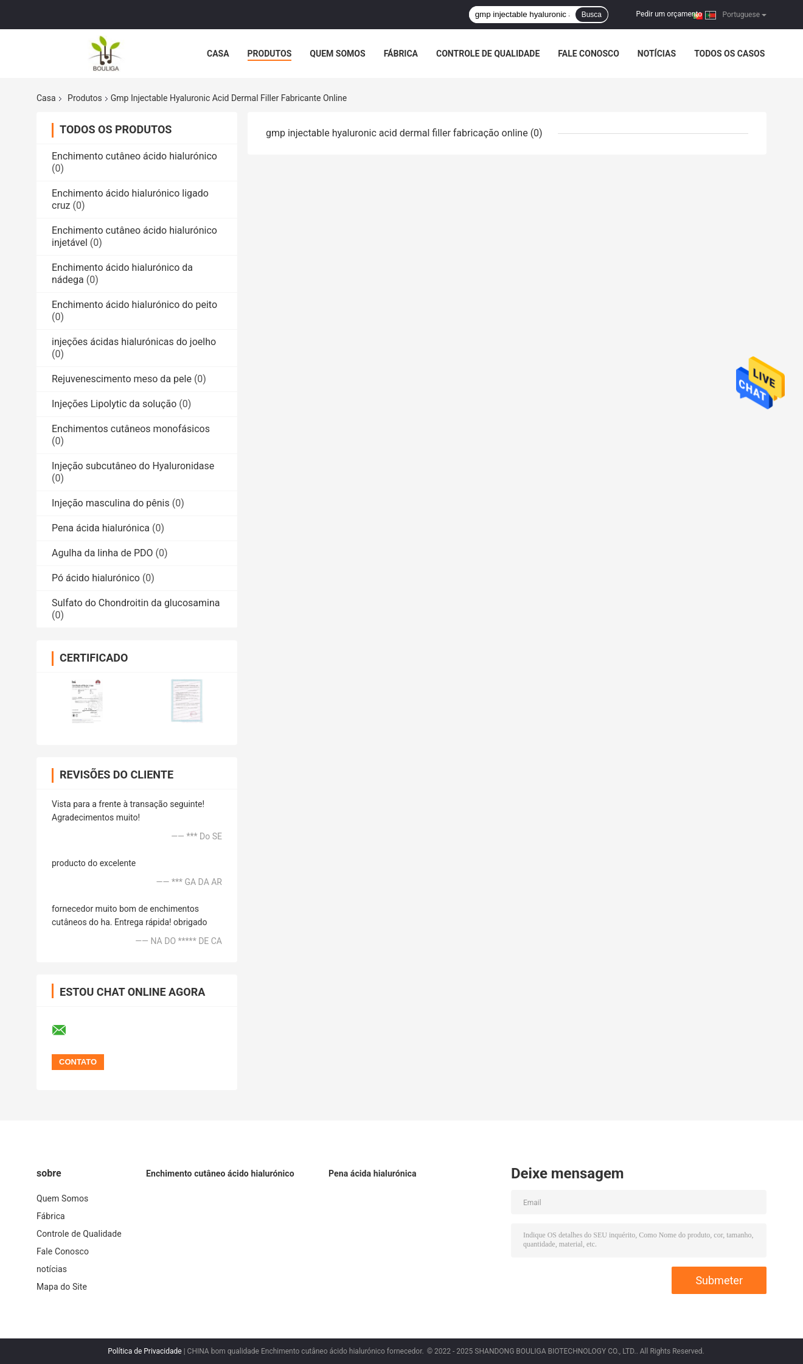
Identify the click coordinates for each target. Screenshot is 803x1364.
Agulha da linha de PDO (102, 553)
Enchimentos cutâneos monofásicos (131, 429)
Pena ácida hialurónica (101, 528)
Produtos (270, 53)
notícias (657, 53)
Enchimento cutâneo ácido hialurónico (134, 156)
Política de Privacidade (144, 1351)
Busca (592, 14)
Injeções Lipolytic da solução (114, 404)
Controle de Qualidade (488, 53)
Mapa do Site (61, 1287)
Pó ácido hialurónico (96, 578)
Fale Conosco (588, 53)
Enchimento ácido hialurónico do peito (134, 304)
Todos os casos (729, 53)
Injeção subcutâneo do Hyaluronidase (133, 466)
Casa (218, 53)
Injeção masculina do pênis (111, 503)
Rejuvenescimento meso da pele (122, 379)
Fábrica (401, 53)
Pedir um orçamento (669, 14)
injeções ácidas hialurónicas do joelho (134, 342)
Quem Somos (337, 53)
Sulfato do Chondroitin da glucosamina (136, 603)
